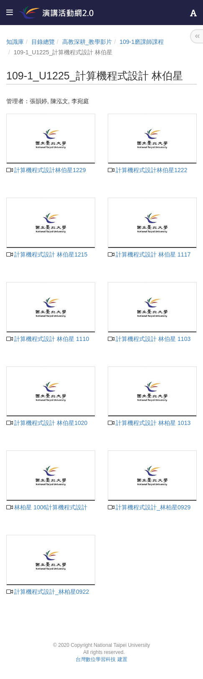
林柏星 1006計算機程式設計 (46, 507)
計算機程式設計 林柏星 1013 (149, 423)
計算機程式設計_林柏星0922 (47, 591)
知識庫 (15, 41)
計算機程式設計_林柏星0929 (149, 507)
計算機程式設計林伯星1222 (147, 170)
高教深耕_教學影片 (87, 41)
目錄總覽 (43, 41)
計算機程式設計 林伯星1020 (46, 423)
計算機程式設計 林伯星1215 (46, 254)
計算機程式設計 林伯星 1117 (149, 254)
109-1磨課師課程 (141, 41)
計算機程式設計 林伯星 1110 (47, 339)
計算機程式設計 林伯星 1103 (149, 339)
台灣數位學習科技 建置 (101, 659)
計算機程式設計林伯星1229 (46, 170)
